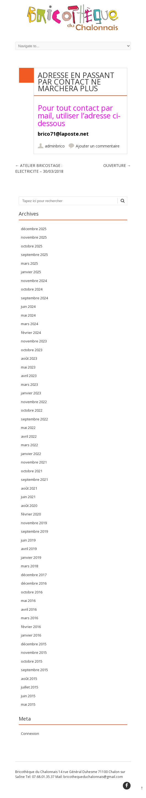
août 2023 (29, 358)
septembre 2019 (34, 531)
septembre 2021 (34, 479)
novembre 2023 (34, 341)
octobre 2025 (31, 246)
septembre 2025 (34, 254)
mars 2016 (29, 617)
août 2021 (29, 488)
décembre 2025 (34, 228)
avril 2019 (29, 548)
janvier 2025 (31, 271)
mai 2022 (28, 427)
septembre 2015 (34, 669)
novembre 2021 (34, 462)
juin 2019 (28, 540)
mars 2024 (29, 323)
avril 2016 (29, 609)
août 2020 (29, 505)
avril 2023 (29, 375)
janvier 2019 (31, 557)
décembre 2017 (34, 574)
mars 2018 (29, 565)
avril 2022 (29, 436)
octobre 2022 (31, 410)
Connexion (30, 733)
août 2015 (29, 678)
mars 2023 (29, 384)
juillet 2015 (29, 687)
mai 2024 (28, 315)
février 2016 (31, 626)
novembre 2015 (34, 652)
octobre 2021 (31, 470)
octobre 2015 (31, 661)
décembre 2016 (34, 583)
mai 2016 (28, 600)
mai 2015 (28, 704)
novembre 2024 (34, 280)
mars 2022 (29, 444)
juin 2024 (28, 306)
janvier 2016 (31, 635)
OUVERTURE (117, 165)
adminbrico (55, 146)
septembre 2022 (34, 419)
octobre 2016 (31, 592)
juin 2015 (28, 695)
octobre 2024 (31, 289)
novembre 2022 (34, 401)
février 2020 (31, 514)
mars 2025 (29, 263)
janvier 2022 (31, 453)
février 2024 (31, 332)
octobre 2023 (31, 349)
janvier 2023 (31, 392)
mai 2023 (28, 367)
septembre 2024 (34, 297)
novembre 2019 (34, 522)
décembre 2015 (34, 643)
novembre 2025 (34, 237)
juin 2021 (28, 496)
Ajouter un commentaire (98, 146)
